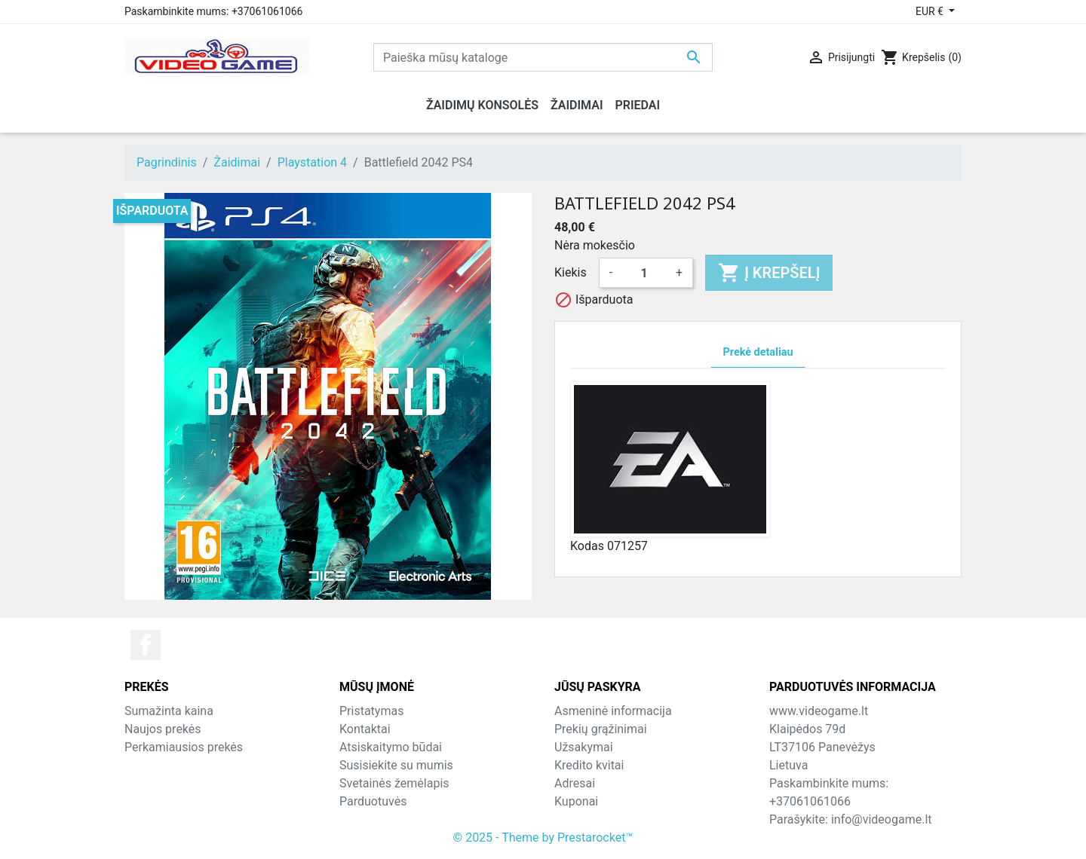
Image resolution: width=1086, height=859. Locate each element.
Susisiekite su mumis (396, 765)
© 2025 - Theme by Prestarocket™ (543, 837)
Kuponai (576, 801)
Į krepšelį (769, 272)
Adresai (574, 783)
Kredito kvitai (589, 765)
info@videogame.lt (881, 819)
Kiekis (570, 272)
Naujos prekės (162, 729)
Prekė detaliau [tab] (758, 352)
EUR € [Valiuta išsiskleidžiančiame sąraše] (931, 11)
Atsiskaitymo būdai (390, 747)
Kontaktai (365, 729)
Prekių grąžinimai (600, 729)
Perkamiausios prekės (183, 747)
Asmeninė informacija (613, 711)
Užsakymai (583, 747)
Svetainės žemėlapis (394, 783)
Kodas (587, 546)
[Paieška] (543, 57)
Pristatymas (371, 711)
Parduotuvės (372, 801)
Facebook (145, 645)
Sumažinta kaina (168, 711)
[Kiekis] (644, 272)
